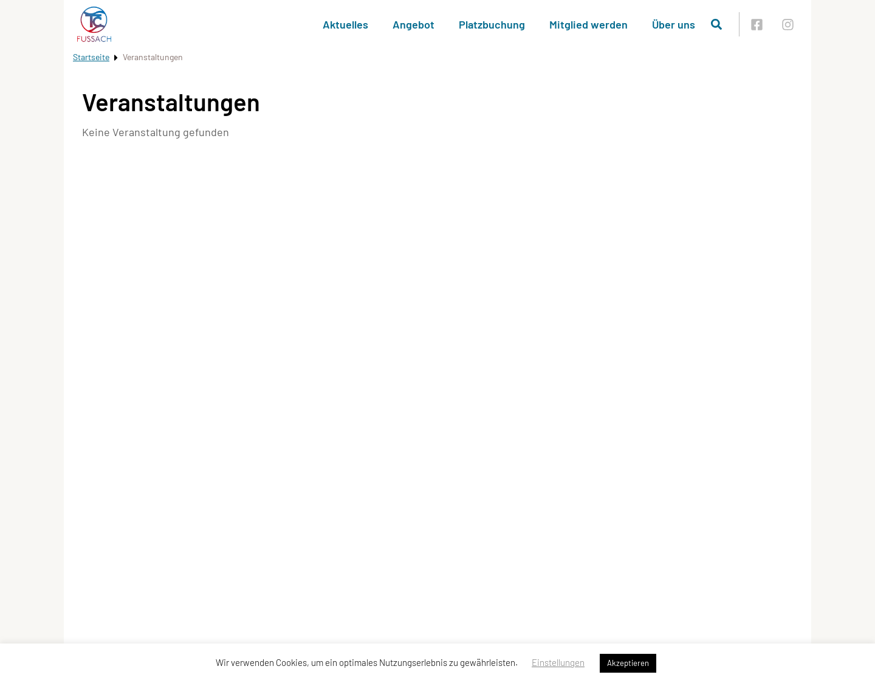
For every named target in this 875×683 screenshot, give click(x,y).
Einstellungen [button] (558, 662)
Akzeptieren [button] (628, 663)
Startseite (91, 57)
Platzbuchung (492, 24)
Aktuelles (345, 24)
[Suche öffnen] (716, 24)
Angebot (413, 24)
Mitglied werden (588, 24)
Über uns (673, 24)
